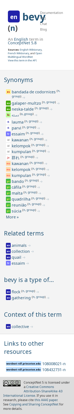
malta (17, 193)
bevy (34, 16)
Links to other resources (24, 347)
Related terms (24, 233)
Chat (43, 24)
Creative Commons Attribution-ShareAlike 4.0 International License (33, 391)
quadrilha (21, 199)
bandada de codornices (34, 92)
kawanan (21, 140)
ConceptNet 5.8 (22, 42)
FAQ (43, 18)
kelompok (21, 146)
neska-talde (23, 109)
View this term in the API (22, 60)
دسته (15, 115)
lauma (18, 122)
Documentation (51, 13)
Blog (43, 29)
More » (12, 217)
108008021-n (54, 363)
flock (16, 291)
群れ (16, 157)
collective (21, 326)
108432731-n (54, 369)
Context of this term (33, 314)
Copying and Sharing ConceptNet (33, 404)
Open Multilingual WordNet (25, 55)
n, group (49, 102)
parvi (17, 128)
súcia (17, 211)
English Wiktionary (31, 49)
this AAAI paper (46, 400)
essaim (19, 134)
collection (21, 251)
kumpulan (22, 151)
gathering (22, 297)
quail (17, 257)
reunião (19, 205)
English (21, 39)
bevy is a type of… (29, 280)
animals (20, 245)
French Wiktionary (18, 53)
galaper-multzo (27, 103)
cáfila (17, 187)
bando (18, 181)
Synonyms (18, 80)
